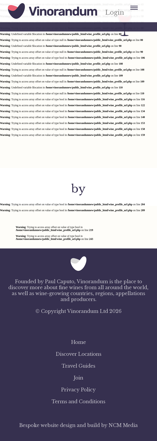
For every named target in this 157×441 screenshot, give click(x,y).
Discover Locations (78, 354)
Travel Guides (78, 366)
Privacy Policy (78, 390)
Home (78, 342)
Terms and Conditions (78, 402)
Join (78, 378)
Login (114, 12)
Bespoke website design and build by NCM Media (78, 425)
